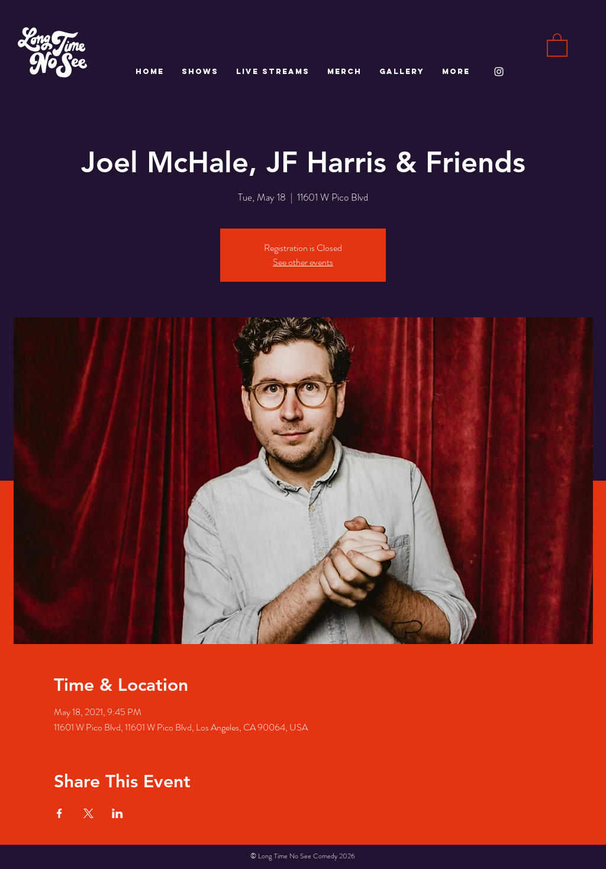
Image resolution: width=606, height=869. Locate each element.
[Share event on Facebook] (59, 813)
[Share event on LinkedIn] (117, 813)
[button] (557, 44)
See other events (303, 262)
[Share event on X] (88, 813)
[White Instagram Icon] (499, 72)
